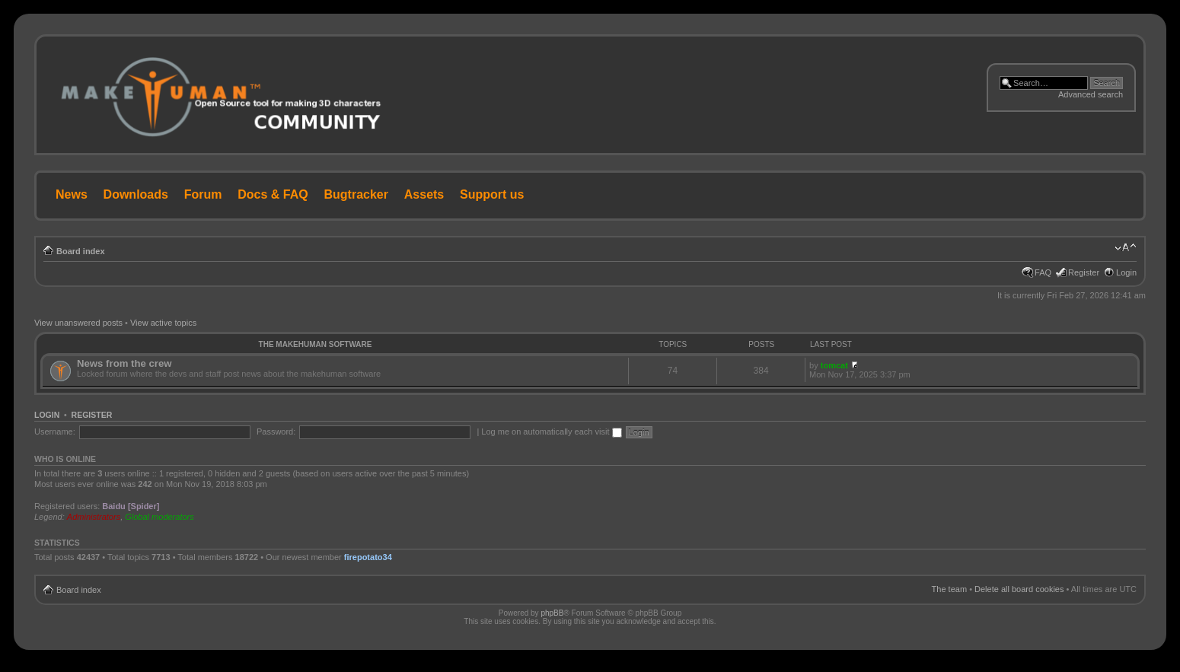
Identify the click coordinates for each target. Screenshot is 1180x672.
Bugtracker (356, 194)
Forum (203, 194)
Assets (424, 194)
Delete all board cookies (1019, 589)
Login (1126, 272)
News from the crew (124, 363)
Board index (80, 251)
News (72, 194)
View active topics (163, 322)
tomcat (834, 365)
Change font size (1126, 248)
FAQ (1043, 272)
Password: (276, 431)
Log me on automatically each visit (551, 431)
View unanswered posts (78, 322)
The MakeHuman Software (315, 344)
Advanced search (1090, 94)
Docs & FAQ (273, 194)
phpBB (552, 613)
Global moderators (159, 516)
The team (949, 589)
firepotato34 (368, 557)
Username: (54, 431)
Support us (492, 194)
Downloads (136, 194)
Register (1083, 272)
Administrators (93, 516)
